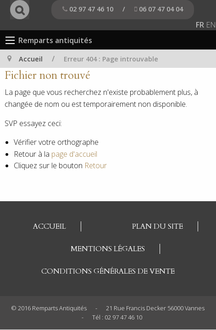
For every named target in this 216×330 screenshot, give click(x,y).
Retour (95, 165)
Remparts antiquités (55, 40)
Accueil (31, 59)
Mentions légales (108, 249)
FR (200, 25)
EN (211, 25)
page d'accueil (74, 154)
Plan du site (157, 226)
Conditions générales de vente (108, 271)
